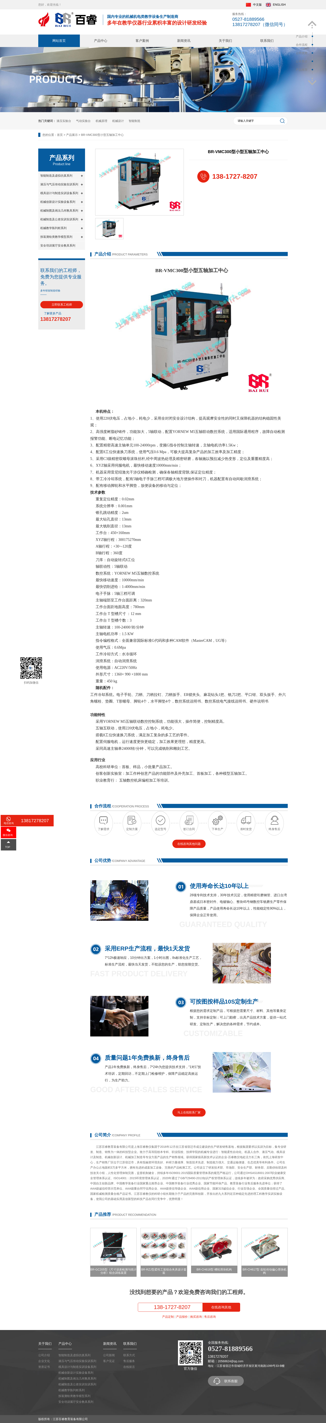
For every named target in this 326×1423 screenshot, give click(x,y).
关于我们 (225, 40)
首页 (60, 134)
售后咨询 (210, 1316)
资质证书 (44, 1366)
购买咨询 (196, 1316)
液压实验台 (64, 121)
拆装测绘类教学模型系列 (61, 237)
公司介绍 (44, 1355)
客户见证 (109, 1361)
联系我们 (267, 40)
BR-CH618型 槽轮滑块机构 (214, 1269)
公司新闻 (109, 1355)
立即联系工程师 (62, 304)
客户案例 (142, 40)
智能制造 (134, 121)
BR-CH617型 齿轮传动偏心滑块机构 (265, 1271)
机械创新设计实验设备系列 (61, 202)
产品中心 (100, 40)
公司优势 (301, 53)
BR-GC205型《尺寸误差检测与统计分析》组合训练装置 (113, 1271)
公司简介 (301, 61)
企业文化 (44, 1361)
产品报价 (182, 1316)
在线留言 (129, 1366)
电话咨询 (9, 823)
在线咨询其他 (221, 1307)
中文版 (254, 5)
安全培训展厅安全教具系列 (57, 245)
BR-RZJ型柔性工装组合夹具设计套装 (163, 1271)
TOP (7, 847)
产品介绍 (301, 36)
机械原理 (101, 121)
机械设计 (118, 121)
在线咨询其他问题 (189, 843)
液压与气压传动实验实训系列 (61, 184)
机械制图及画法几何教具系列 (61, 211)
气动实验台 (83, 121)
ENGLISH (276, 5)
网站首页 (59, 40)
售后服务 (129, 1361)
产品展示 (72, 134)
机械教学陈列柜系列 (61, 228)
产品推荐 (301, 69)
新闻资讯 (183, 40)
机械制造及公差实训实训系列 (61, 219)
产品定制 (168, 1316)
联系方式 (129, 1355)
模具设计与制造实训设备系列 (61, 193)
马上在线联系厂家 (189, 1112)
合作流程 (301, 44)
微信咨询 (8, 835)
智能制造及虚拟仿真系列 (61, 176)
